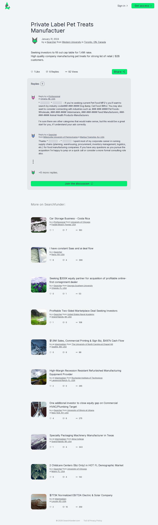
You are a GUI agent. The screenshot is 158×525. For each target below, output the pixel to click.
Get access (143, 5)
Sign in (122, 5)
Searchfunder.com (71, 520)
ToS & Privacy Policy (92, 520)
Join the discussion (79, 183)
